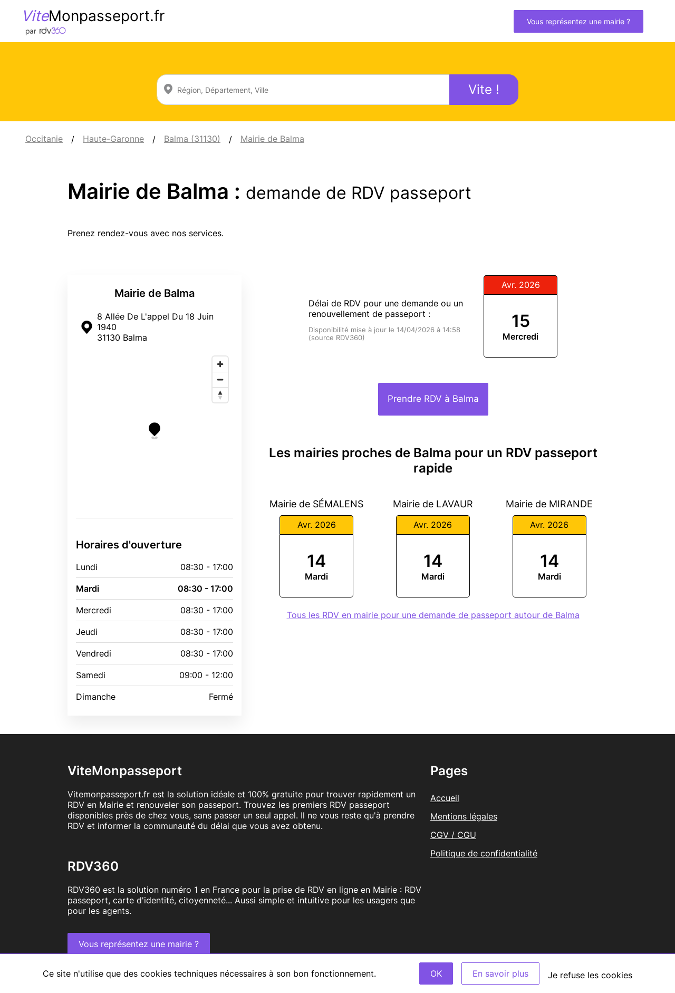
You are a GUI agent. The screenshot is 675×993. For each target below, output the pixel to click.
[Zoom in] (220, 364)
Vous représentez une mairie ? (578, 21)
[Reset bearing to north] (220, 394)
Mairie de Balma (272, 138)
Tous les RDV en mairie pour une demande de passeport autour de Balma (433, 615)
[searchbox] (303, 89)
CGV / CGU (453, 835)
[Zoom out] (220, 379)
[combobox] (303, 89)
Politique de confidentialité (483, 853)
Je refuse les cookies (590, 975)
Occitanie (44, 138)
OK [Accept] (436, 973)
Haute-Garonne (113, 138)
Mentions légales (463, 816)
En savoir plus (500, 973)
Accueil (444, 798)
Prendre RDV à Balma (433, 398)
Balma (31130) (192, 138)
